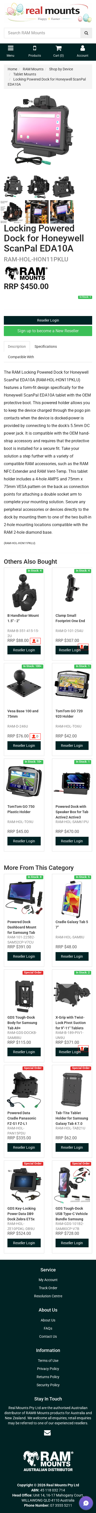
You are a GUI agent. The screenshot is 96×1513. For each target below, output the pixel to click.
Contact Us (48, 1336)
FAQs (48, 1328)
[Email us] (47, 1433)
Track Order (48, 1288)
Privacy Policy (48, 1369)
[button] (86, 1503)
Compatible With (21, 357)
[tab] (17, 346)
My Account (48, 1280)
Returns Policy (48, 1377)
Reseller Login (48, 320)
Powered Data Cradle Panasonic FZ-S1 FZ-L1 (21, 1118)
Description (17, 346)
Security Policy (48, 1385)
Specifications (46, 346)
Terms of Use (48, 1361)
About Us (48, 1320)
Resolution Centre (48, 1296)
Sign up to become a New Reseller (48, 330)
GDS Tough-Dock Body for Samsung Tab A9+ (22, 1022)
